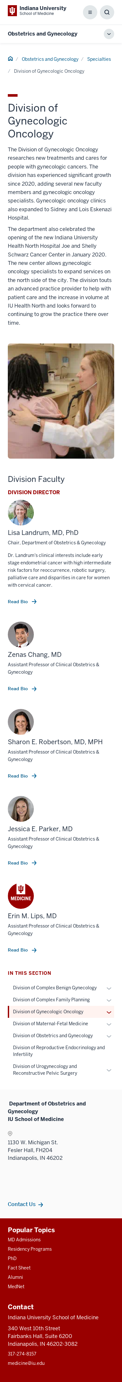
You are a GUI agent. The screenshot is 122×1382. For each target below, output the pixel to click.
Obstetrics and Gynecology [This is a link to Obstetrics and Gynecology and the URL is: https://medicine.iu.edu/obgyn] (42, 33)
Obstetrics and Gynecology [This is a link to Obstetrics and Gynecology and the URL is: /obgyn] (50, 59)
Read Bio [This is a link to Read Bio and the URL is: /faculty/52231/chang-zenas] (18, 688)
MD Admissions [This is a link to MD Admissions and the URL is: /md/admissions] (24, 1240)
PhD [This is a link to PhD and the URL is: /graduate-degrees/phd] (12, 1258)
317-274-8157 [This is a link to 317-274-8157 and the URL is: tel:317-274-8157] (22, 1354)
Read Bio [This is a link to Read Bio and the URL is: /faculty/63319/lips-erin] (18, 950)
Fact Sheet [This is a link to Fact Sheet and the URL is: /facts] (19, 1268)
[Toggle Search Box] (107, 12)
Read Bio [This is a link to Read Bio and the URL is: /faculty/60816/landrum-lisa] (18, 601)
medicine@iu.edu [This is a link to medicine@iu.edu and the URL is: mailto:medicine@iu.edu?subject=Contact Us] (26, 1363)
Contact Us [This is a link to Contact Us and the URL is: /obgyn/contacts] (21, 1204)
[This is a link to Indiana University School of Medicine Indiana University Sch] (37, 10)
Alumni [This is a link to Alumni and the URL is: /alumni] (15, 1277)
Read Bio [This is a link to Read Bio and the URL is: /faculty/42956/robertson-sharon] (18, 776)
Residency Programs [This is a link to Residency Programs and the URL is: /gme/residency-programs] (30, 1249)
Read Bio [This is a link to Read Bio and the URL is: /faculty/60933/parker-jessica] (18, 863)
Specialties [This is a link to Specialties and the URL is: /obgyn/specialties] (99, 59)
